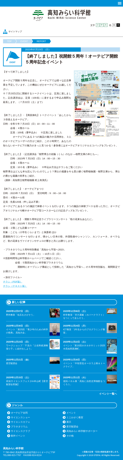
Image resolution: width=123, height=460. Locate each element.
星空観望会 (72, 426)
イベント (71, 412)
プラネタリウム (19, 426)
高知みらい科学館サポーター (82, 431)
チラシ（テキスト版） (15, 286)
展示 (68, 421)
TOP (9, 41)
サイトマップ (15, 31)
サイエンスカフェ (20, 421)
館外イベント (18, 435)
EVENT (24, 41)
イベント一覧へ (108, 393)
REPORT (41, 41)
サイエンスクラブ (20, 431)
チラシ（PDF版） (12, 281)
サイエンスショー (20, 417)
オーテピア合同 (19, 412)
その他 (70, 435)
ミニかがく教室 (74, 417)
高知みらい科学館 (62, 15)
